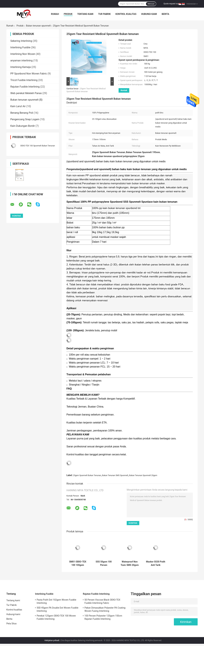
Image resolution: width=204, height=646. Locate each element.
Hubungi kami (149, 14)
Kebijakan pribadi (52, 640)
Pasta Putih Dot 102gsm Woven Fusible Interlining (56, 601)
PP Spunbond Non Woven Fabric (28, 73)
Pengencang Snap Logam (24, 119)
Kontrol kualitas (125, 14)
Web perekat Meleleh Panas (26, 93)
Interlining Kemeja (20, 67)
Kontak (124, 90)
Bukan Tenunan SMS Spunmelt (115, 475)
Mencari (151, 4)
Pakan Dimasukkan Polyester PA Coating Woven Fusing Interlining (104, 609)
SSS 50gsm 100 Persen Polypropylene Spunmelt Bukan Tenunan (103, 563)
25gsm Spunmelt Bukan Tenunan (87, 475)
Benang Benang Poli (21, 112)
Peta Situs (11, 623)
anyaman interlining (21, 60)
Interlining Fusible (20, 47)
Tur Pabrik (104, 14)
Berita (165, 14)
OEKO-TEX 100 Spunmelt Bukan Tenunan (37, 146)
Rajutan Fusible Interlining (25, 86)
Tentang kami (85, 14)
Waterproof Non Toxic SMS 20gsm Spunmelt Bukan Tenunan (130, 563)
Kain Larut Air (18, 106)
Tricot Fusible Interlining (24, 80)
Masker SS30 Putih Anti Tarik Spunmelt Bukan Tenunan (155, 563)
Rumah (55, 14)
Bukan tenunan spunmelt (38, 25)
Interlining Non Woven (22, 53)
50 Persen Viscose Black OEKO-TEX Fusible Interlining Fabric (102, 601)
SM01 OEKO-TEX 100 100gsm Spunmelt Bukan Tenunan (77, 563)
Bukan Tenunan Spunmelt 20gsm (143, 475)
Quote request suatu (172, 4)
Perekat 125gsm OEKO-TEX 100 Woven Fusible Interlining (56, 617)
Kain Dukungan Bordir (22, 125)
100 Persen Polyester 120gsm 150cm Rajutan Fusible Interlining (103, 617)
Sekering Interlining (21, 40)
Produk (68, 14)
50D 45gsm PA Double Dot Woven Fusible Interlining (57, 609)
